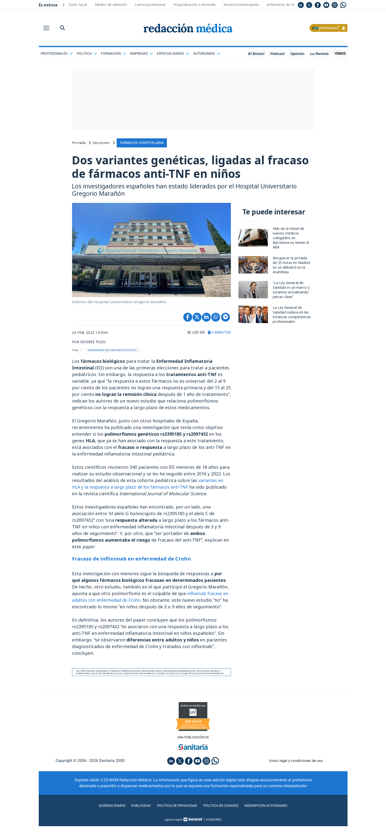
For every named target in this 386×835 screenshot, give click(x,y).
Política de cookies (222, 814)
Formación (113, 53)
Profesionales (57, 53)
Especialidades (173, 53)
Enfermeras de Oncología (287, 4)
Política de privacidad (175, 814)
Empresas (141, 53)
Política (87, 53)
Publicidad (137, 814)
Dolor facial (78, 4)
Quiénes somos (105, 814)
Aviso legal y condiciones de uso (296, 769)
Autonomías (206, 53)
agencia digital (173, 828)
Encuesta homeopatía (241, 4)
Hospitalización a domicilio (194, 4)
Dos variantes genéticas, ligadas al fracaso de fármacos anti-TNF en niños (188, 167)
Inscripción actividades (271, 814)
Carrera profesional (150, 4)
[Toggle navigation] (46, 28)
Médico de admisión (111, 4)
